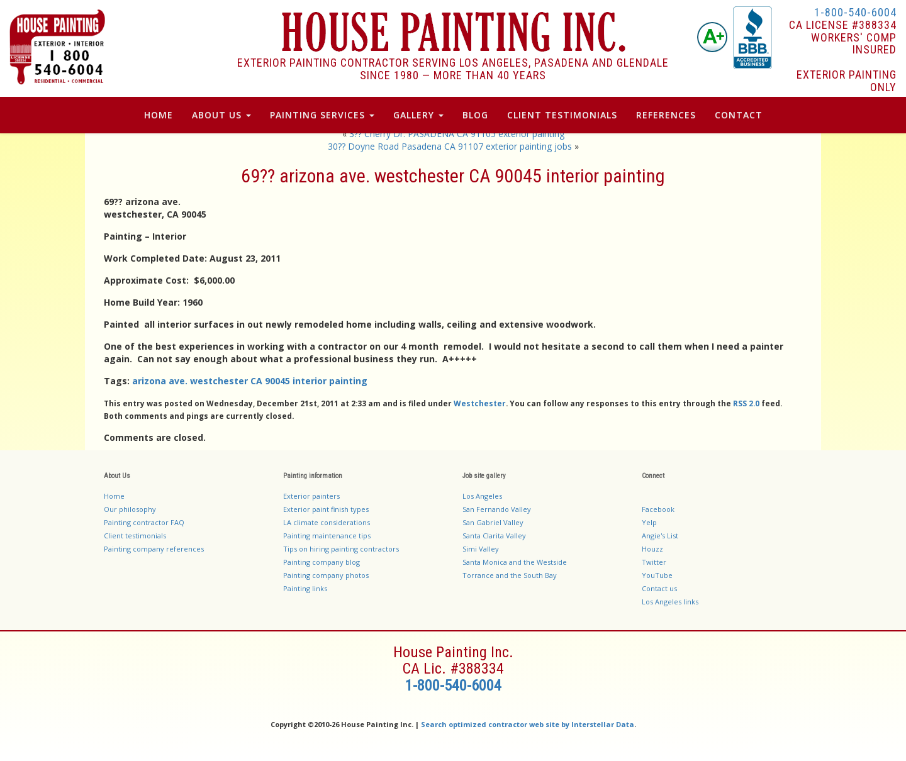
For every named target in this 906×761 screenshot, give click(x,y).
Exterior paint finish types (326, 509)
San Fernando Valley (496, 509)
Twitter (654, 562)
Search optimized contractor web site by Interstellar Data (527, 724)
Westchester (480, 403)
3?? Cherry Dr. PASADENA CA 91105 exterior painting (456, 134)
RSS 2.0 (746, 403)
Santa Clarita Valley (494, 535)
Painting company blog (321, 562)
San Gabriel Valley (492, 522)
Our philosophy (130, 509)
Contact (739, 115)
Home (158, 115)
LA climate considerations (326, 522)
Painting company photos (326, 575)
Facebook (658, 509)
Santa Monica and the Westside (514, 562)
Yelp (649, 522)
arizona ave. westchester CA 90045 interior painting (249, 381)
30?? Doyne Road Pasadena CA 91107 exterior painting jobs (450, 146)
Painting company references (154, 548)
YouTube (657, 575)
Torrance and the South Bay (509, 575)
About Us (221, 115)
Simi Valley (480, 548)
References (666, 115)
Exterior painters (311, 496)
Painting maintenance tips (327, 535)
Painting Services (322, 115)
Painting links (305, 588)
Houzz (652, 548)
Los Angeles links (670, 601)
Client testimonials (135, 535)
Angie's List (660, 535)
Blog (475, 115)
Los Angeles (482, 496)
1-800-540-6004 (855, 12)
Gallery (418, 115)
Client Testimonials (562, 115)
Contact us (659, 588)
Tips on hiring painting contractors (341, 548)
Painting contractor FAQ (144, 522)
